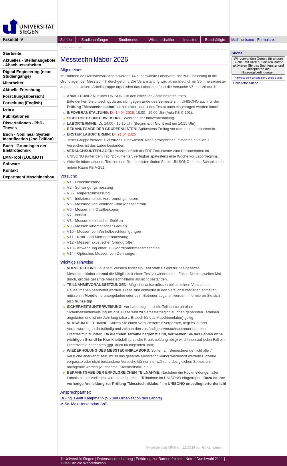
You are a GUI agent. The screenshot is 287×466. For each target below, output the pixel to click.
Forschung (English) (22, 103)
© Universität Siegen (77, 459)
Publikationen (16, 116)
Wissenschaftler (161, 39)
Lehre (8, 109)
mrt (64, 47)
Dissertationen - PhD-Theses (23, 125)
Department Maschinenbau (28, 177)
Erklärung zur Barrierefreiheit (159, 459)
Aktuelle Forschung (21, 89)
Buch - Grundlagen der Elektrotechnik (25, 148)
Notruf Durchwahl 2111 (204, 459)
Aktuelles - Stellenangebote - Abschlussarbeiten (29, 62)
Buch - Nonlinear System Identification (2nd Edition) (28, 137)
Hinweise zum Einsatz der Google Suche (258, 77)
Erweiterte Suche (245, 83)
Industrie (190, 39)
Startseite (12, 53)
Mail (234, 39)
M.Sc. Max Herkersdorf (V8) (83, 404)
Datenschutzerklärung (115, 459)
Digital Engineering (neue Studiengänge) (27, 74)
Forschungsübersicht (23, 96)
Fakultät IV (13, 39)
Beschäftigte (215, 39)
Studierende (128, 39)
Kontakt (10, 170)
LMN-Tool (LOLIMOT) (23, 157)
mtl (79, 47)
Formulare (265, 39)
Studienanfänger (94, 39)
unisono (247, 39)
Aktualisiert (154, 447)
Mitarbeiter (13, 83)
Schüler (66, 39)
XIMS (172, 447)
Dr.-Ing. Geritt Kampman (111, 398)
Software (11, 164)
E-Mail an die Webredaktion (83, 463)
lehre (72, 47)
